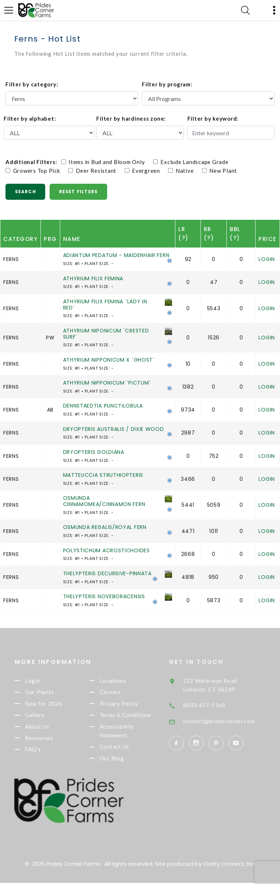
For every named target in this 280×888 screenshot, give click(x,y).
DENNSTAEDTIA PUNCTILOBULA (103, 405)
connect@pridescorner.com (230, 720)
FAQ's (42, 754)
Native (184, 170)
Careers (119, 693)
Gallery (44, 717)
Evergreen (146, 170)
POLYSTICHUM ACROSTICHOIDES (106, 550)
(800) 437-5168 (215, 704)
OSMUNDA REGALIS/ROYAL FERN (105, 527)
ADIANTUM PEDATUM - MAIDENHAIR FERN (116, 255)
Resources (48, 742)
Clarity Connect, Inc (228, 869)
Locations (122, 681)
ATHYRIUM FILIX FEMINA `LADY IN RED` (105, 304)
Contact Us (124, 751)
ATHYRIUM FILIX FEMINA (93, 278)
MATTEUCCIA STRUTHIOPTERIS (103, 475)
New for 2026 (52, 705)
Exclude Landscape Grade (194, 162)
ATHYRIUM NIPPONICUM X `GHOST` (109, 359)
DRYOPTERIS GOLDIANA (93, 452)
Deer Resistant (95, 170)
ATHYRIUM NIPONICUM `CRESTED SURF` (106, 333)
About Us (46, 730)
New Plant (219, 170)
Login (266, 259)
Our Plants (48, 693)
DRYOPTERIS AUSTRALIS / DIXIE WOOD (113, 429)
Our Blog (121, 763)
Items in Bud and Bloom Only (106, 162)
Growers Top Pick (36, 170)
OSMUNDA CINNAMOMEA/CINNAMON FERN (104, 501)
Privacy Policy (128, 705)
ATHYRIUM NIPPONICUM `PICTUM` (107, 382)
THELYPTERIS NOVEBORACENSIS (104, 596)
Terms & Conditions (135, 717)
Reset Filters (80, 191)
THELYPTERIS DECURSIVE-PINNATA (107, 573)
